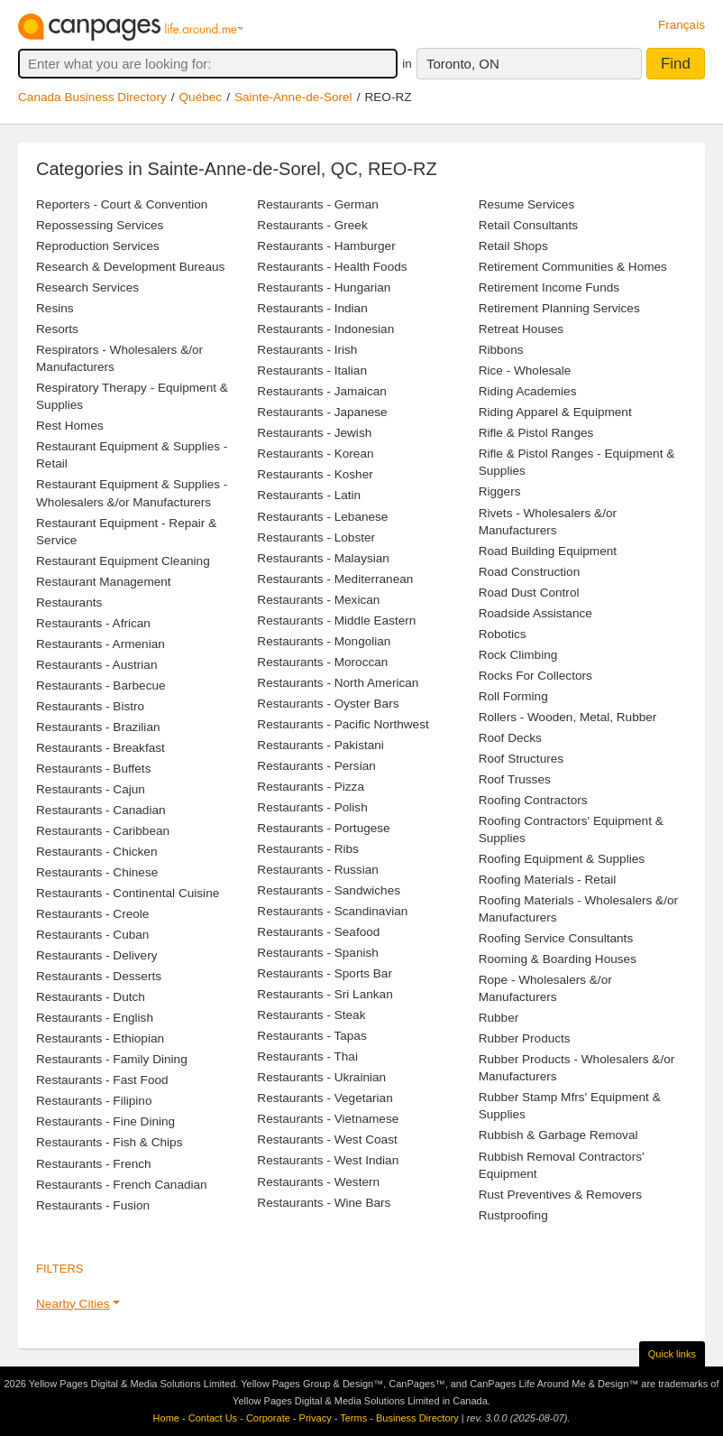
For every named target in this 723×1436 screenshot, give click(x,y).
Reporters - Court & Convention (121, 204)
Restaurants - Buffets (93, 768)
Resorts (57, 329)
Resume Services (527, 204)
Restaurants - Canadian (101, 810)
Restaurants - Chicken (96, 851)
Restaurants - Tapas (311, 1035)
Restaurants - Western (318, 1182)
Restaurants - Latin (309, 495)
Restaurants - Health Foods (332, 266)
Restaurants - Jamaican (322, 391)
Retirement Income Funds (549, 287)
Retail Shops (513, 246)
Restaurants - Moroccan (322, 662)
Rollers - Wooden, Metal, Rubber (568, 717)
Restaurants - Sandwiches (328, 890)
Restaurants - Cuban (92, 934)
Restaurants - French (93, 1164)
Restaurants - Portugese (323, 828)
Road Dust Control (529, 592)
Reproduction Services (98, 246)
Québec (201, 97)
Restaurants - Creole (92, 914)
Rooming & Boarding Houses (557, 959)
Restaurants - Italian (312, 370)
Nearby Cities (73, 1304)
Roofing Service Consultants (556, 938)
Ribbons (501, 350)
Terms (353, 1418)
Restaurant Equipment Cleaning (123, 561)
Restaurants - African (93, 623)
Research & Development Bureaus (130, 266)
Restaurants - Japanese (322, 412)
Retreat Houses (521, 329)
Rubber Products (525, 1038)
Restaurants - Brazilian (98, 727)
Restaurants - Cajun (90, 789)
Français (681, 25)
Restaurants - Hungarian (323, 287)
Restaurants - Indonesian (325, 329)
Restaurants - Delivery (96, 955)
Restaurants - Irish (307, 350)
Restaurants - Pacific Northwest (342, 724)
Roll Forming (513, 696)
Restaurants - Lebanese (322, 516)
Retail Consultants (528, 225)
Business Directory (417, 1418)
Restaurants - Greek (312, 225)
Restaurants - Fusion (93, 1205)
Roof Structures (521, 758)
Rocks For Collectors (535, 675)
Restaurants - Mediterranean (335, 579)
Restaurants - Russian (317, 869)
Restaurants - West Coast (327, 1139)
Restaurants (69, 602)
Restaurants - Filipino (93, 1100)
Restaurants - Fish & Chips (109, 1142)
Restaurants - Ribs (308, 849)
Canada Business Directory (92, 97)
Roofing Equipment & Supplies (562, 859)
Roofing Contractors (533, 800)
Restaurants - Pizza (310, 786)
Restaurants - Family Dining (112, 1059)
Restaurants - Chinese (97, 872)
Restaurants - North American (337, 683)
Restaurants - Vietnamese (327, 1119)
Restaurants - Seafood (318, 932)
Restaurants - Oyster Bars (327, 703)
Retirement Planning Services (559, 308)
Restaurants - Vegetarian (324, 1098)
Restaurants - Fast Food (102, 1080)
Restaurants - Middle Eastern (336, 620)
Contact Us (212, 1418)
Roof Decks (510, 738)
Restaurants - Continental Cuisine (127, 893)
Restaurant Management (103, 581)
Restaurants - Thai (307, 1056)
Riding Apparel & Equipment (555, 412)
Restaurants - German (317, 204)
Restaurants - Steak (311, 1015)
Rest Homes (70, 425)
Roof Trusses (515, 779)
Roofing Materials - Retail (548, 879)
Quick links (672, 1353)
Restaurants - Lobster (316, 537)
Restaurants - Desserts (98, 976)
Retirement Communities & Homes (573, 266)
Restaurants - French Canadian (121, 1184)
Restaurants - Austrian (97, 665)
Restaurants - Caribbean (102, 831)
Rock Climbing (518, 655)
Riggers (500, 491)
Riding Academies (528, 391)
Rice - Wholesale (525, 370)
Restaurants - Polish (312, 807)
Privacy (315, 1418)
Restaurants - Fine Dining (105, 1121)
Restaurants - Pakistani (320, 745)
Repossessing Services (99, 225)
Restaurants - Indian (312, 308)
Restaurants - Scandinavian (332, 911)
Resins (55, 308)
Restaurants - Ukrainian (321, 1077)
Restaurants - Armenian (100, 644)
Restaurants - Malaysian (323, 558)
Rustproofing (513, 1215)
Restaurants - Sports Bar (324, 973)
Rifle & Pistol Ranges (536, 433)
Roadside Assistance (535, 613)
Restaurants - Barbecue (101, 685)
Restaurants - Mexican (318, 600)
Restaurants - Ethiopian (100, 1038)
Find (676, 63)
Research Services (87, 287)
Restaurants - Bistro (90, 706)
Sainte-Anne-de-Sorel (293, 97)
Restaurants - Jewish (314, 433)
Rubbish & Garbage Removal (558, 1135)
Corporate (268, 1418)
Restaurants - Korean (315, 453)
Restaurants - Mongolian (323, 641)
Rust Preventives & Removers (560, 1194)
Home (166, 1418)
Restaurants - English (94, 1017)
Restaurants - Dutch (90, 997)
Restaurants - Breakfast (100, 748)
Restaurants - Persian (316, 766)
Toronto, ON (462, 63)
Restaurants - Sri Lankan (324, 994)
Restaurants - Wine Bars (323, 1202)
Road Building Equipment (548, 551)
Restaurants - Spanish (318, 952)
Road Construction (530, 572)
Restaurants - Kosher (314, 474)
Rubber (499, 1017)
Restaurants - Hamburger (326, 246)
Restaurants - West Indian (327, 1160)
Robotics (502, 634)
